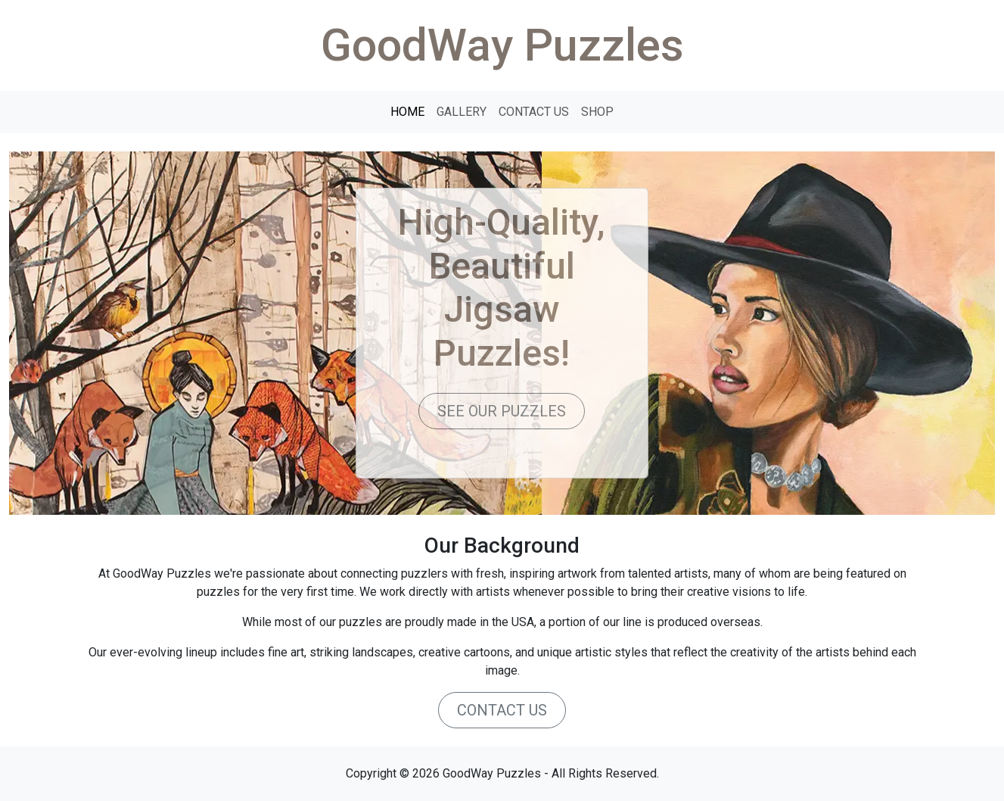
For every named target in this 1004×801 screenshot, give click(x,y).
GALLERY (461, 111)
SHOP (597, 111)
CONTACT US (534, 111)
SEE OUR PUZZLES (501, 411)
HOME (407, 111)
